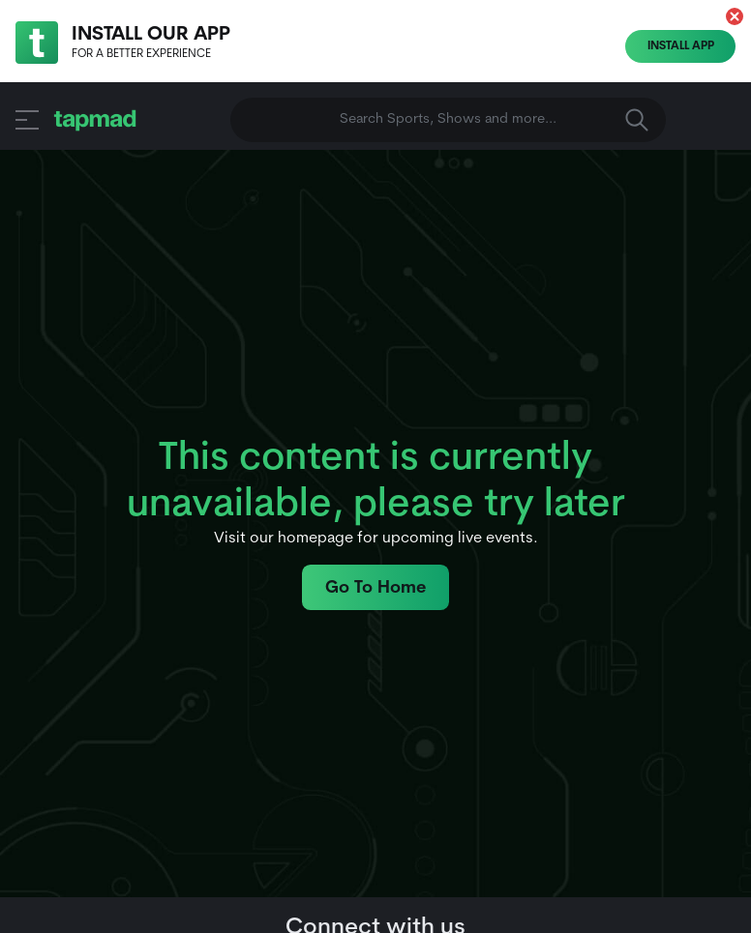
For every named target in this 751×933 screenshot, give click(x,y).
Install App (680, 46)
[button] (734, 16)
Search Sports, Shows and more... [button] (494, 119)
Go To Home (375, 588)
